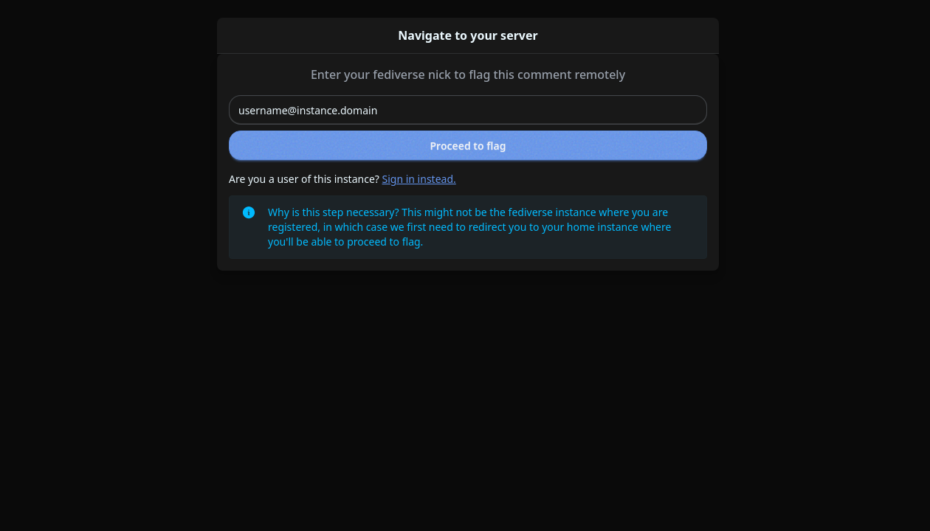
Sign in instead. (419, 179)
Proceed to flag (468, 146)
